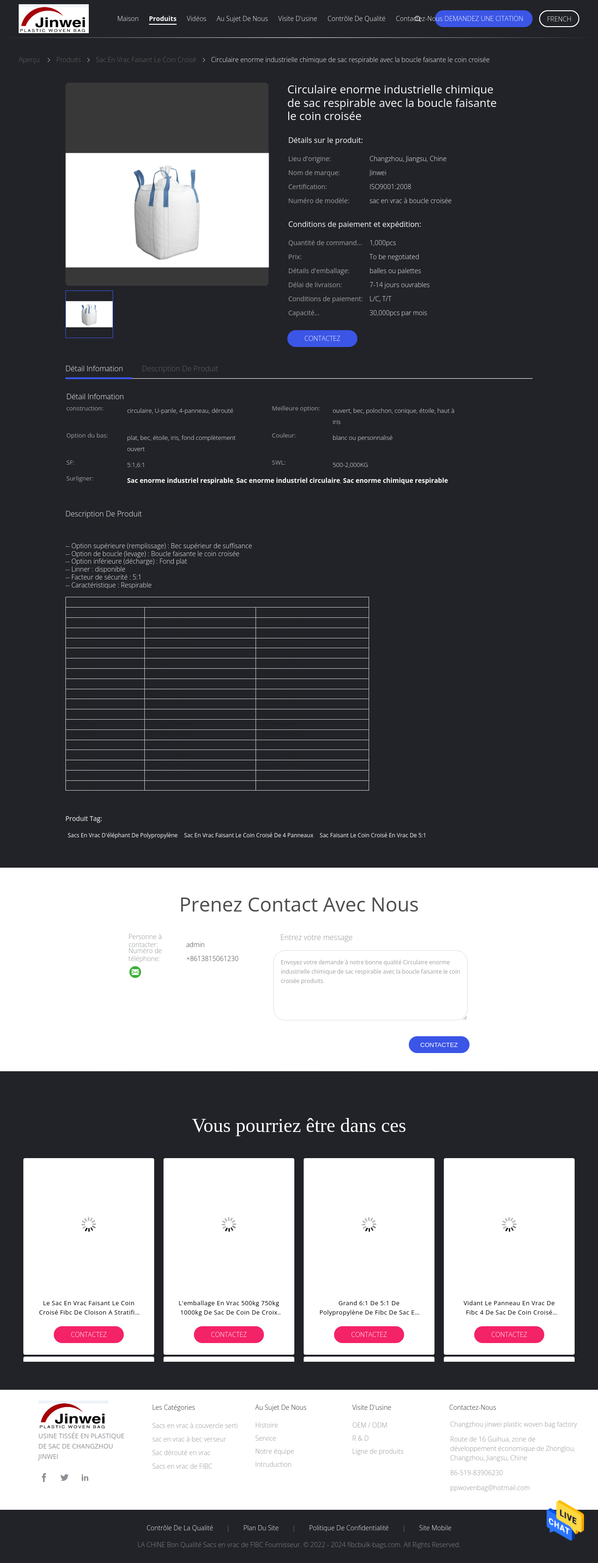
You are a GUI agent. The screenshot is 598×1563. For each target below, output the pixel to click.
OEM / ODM (369, 1425)
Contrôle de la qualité (180, 1528)
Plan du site (261, 1528)
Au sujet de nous (242, 18)
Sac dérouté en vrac (181, 1452)
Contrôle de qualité (356, 18)
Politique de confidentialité (349, 1528)
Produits (163, 18)
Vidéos (196, 18)
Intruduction (273, 1464)
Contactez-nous (419, 18)
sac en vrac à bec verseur (189, 1439)
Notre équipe (274, 1451)
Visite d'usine (297, 18)
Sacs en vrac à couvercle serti (195, 1425)
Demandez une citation (483, 18)
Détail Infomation (94, 368)
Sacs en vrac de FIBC (182, 1466)
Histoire (266, 1425)
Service (265, 1438)
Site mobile (435, 1528)
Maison (128, 18)
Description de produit (180, 368)
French (559, 18)
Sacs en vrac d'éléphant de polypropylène (123, 835)
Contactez (322, 338)
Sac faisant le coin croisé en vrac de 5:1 (373, 835)
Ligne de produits (378, 1451)
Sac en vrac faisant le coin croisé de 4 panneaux (248, 835)
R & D (360, 1438)
